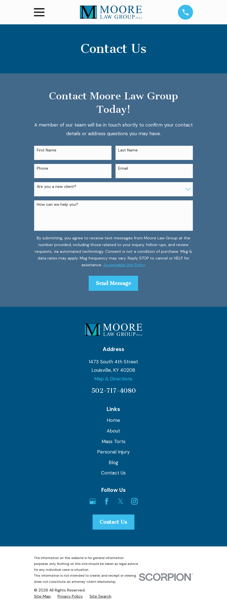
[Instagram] (134, 501)
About (113, 431)
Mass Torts (113, 441)
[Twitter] (120, 501)
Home (113, 420)
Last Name (128, 150)
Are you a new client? (56, 186)
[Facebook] (106, 501)
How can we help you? (57, 204)
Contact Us (113, 473)
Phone (42, 168)
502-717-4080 (113, 390)
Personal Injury (113, 452)
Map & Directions (113, 379)
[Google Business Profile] (92, 501)
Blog (113, 462)
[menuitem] (42, 596)
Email (123, 168)
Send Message (113, 283)
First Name (46, 150)
